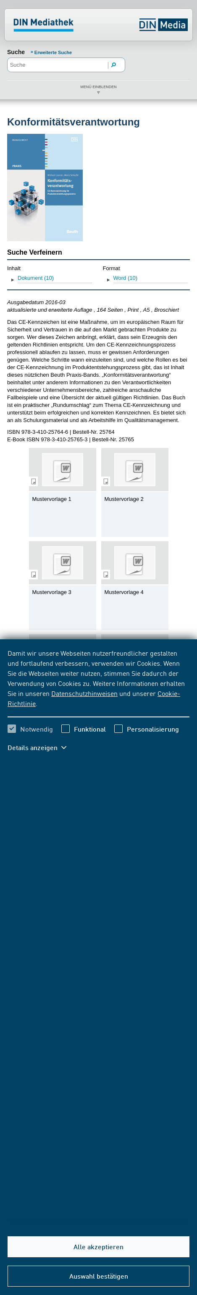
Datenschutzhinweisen (84, 693)
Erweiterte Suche (53, 52)
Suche (16, 52)
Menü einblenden (98, 87)
